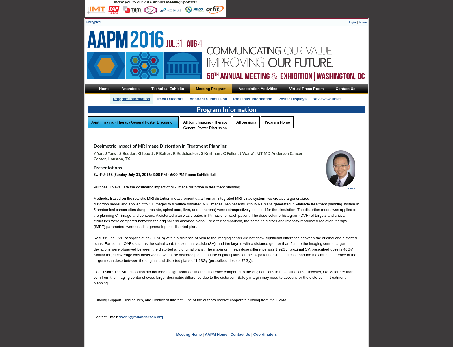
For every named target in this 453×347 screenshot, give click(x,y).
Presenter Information (252, 99)
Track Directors (170, 99)
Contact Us (240, 334)
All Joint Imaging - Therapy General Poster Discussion (205, 125)
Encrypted (93, 22)
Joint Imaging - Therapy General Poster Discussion (133, 122)
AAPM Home (216, 334)
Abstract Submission (208, 99)
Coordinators (265, 334)
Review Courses (327, 99)
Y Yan (351, 189)
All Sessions (246, 122)
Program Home (277, 122)
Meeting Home (189, 334)
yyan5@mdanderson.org (141, 317)
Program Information (131, 99)
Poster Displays (292, 99)
